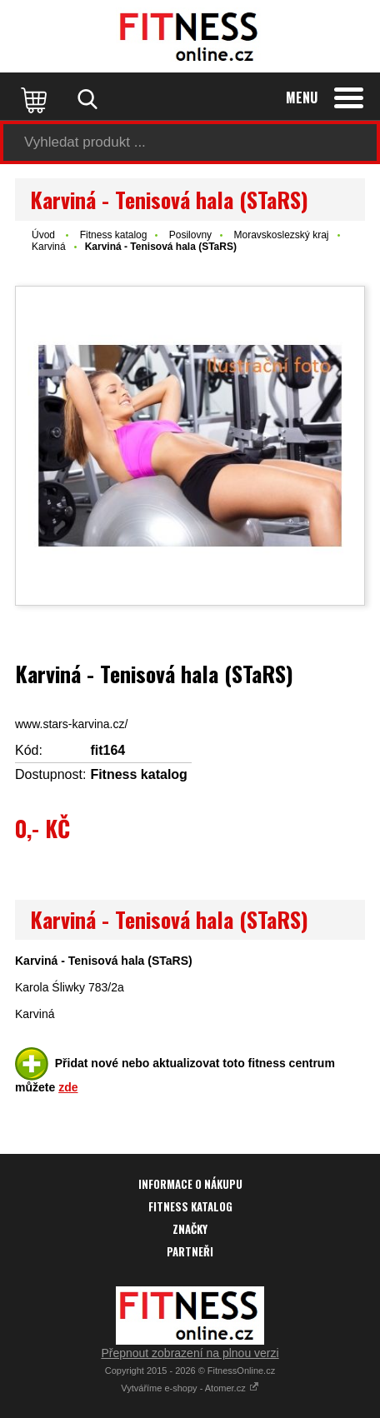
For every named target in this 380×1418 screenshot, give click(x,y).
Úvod (43, 235)
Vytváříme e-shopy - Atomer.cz (189, 1388)
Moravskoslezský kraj (280, 235)
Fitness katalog (114, 235)
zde (68, 1087)
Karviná (49, 246)
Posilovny (190, 235)
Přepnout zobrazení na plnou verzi (189, 1353)
